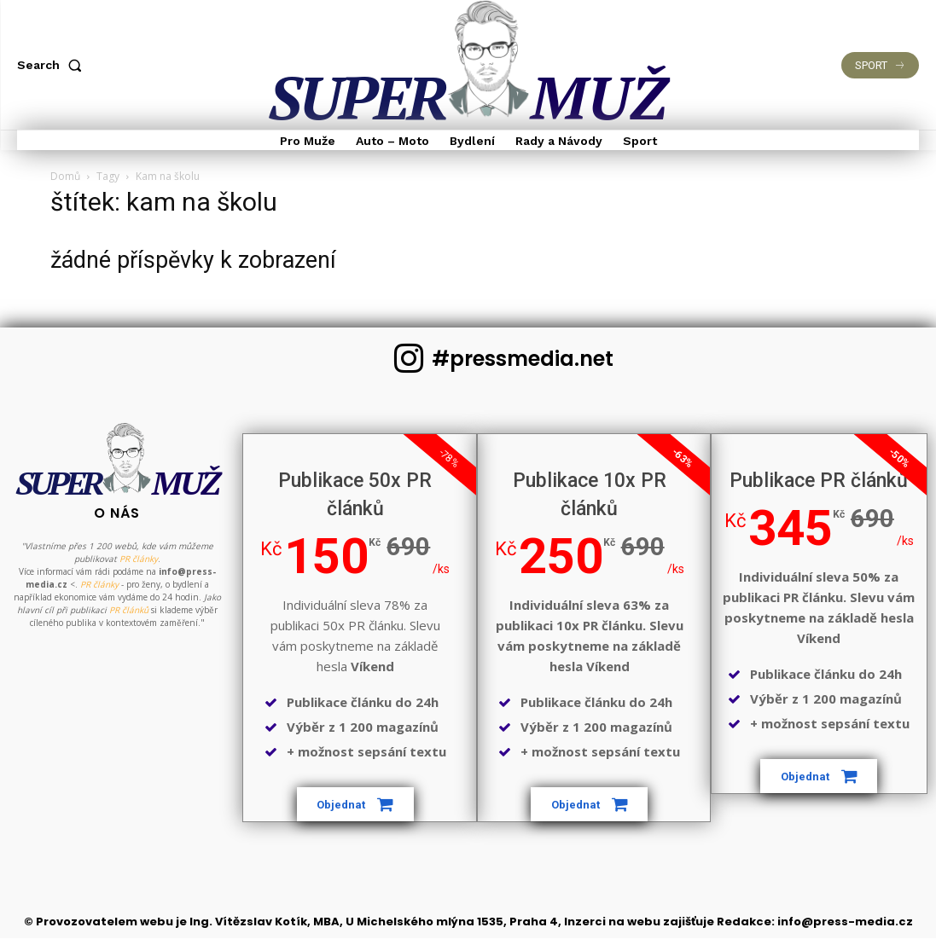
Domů (65, 176)
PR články (138, 590)
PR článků (128, 641)
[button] (53, 65)
